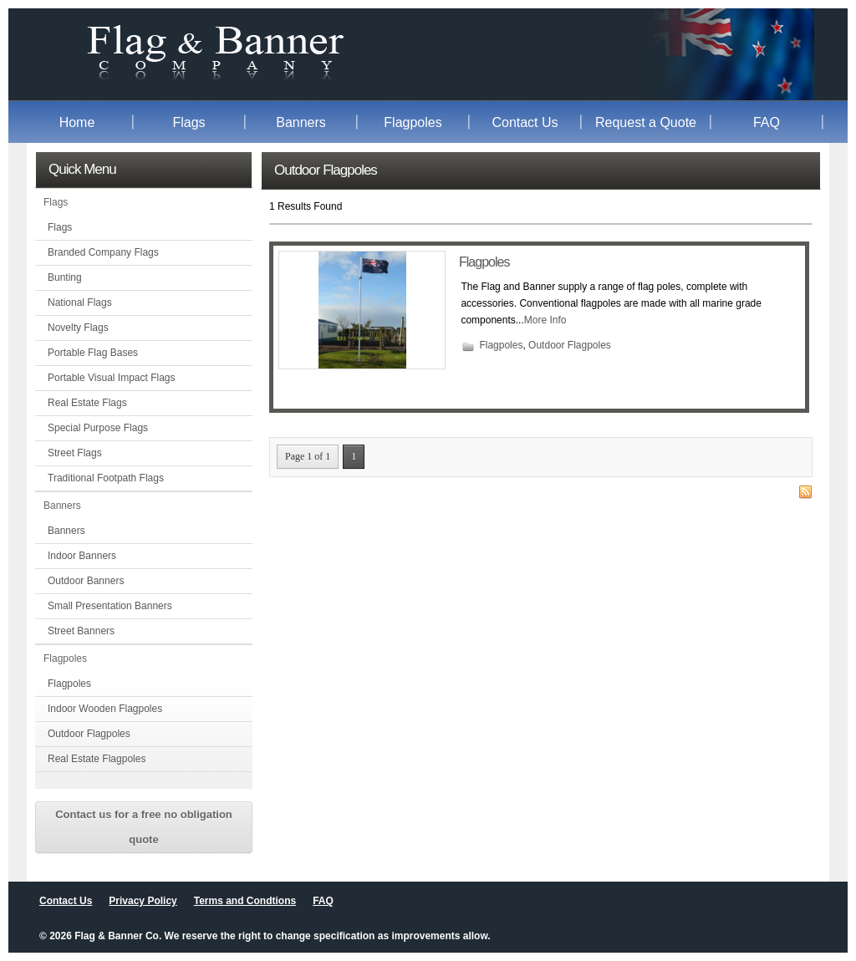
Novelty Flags (78, 327)
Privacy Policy (142, 901)
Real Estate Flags (87, 403)
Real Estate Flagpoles (96, 759)
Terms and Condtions (245, 901)
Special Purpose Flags (98, 428)
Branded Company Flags (103, 252)
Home (77, 122)
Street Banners (81, 631)
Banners (301, 122)
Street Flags (75, 453)
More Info (545, 320)
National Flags (80, 302)
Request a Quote (645, 122)
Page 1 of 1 (307, 456)
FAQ (766, 122)
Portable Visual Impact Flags (112, 378)
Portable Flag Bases (93, 352)
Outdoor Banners (86, 581)
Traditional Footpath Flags (106, 478)
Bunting (65, 277)
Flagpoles (412, 122)
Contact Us (525, 122)
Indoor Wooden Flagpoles (105, 708)
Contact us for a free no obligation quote (143, 827)
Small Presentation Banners (110, 606)
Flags (188, 122)
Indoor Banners (82, 556)
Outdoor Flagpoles (89, 734)
